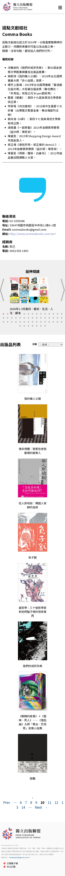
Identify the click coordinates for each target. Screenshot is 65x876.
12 (56, 802)
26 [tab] (45, 318)
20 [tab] (20, 318)
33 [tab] (11, 322)
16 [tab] (3, 318)
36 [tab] (24, 322)
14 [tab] (57, 314)
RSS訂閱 (11, 866)
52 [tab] (45, 326)
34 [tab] (16, 322)
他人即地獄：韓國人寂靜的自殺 (32, 505)
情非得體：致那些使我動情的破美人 (32, 451)
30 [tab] (61, 318)
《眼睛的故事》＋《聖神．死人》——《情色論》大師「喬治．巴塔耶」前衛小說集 (32, 722)
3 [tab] (11, 314)
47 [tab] (24, 326)
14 (23, 807)
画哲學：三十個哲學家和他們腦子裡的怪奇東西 (32, 612)
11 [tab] (45, 314)
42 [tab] (49, 322)
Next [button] (62, 290)
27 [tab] (49, 318)
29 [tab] (57, 318)
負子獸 (32, 557)
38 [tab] (32, 322)
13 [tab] (53, 314)
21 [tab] (24, 318)
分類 (34, 344)
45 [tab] (61, 322)
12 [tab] (49, 314)
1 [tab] (3, 314)
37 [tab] (28, 322)
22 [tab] (28, 318)
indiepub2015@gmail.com (19, 857)
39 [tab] (36, 322)
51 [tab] (40, 326)
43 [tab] (53, 322)
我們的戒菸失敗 (32, 666)
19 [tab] (16, 318)
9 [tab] (36, 314)
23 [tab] (32, 318)
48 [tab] (28, 326)
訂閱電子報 (12, 863)
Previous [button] (3, 290)
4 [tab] (16, 314)
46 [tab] (20, 326)
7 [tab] (28, 314)
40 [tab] (40, 322)
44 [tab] (57, 322)
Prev (6, 802)
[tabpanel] (32, 298)
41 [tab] (45, 322)
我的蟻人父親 (32, 399)
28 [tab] (53, 318)
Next (38, 807)
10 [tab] (40, 314)
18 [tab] (11, 318)
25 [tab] (40, 318)
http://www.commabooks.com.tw (33, 234)
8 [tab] (32, 314)
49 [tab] (32, 326)
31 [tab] (3, 322)
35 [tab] (20, 322)
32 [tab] (7, 322)
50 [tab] (36, 326)
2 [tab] (7, 314)
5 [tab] (20, 314)
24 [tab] (36, 318)
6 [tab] (24, 314)
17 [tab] (7, 318)
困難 (32, 778)
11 (49, 802)
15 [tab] (61, 314)
